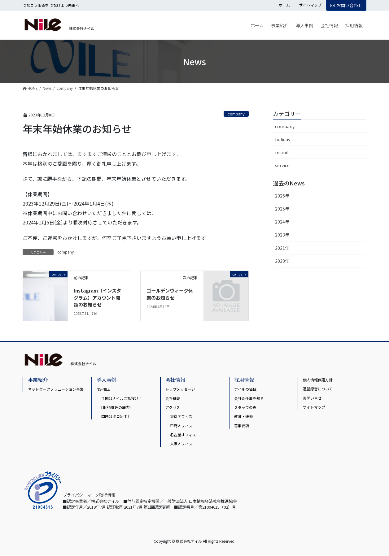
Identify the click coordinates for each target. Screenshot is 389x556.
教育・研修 (243, 416)
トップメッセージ (180, 389)
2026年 (282, 196)
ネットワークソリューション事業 (56, 389)
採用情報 (244, 379)
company (236, 114)
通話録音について (318, 388)
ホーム (284, 4)
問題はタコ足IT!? (115, 416)
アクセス (172, 407)
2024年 (282, 222)
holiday (282, 139)
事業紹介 (38, 379)
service (282, 165)
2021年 (282, 248)
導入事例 (106, 379)
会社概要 (172, 398)
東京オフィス (181, 416)
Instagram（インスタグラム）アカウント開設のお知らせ (99, 297)
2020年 (282, 261)
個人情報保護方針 (318, 379)
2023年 (282, 235)
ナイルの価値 (245, 389)
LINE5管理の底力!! (116, 407)
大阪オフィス (181, 443)
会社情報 (175, 379)
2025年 (282, 209)
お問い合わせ (346, 5)
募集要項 (241, 425)
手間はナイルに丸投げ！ (121, 398)
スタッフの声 (245, 407)
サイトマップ (310, 4)
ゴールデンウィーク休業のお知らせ (171, 294)
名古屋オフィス (183, 434)
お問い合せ (312, 397)
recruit (282, 152)
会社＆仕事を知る (249, 398)
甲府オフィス (181, 425)
